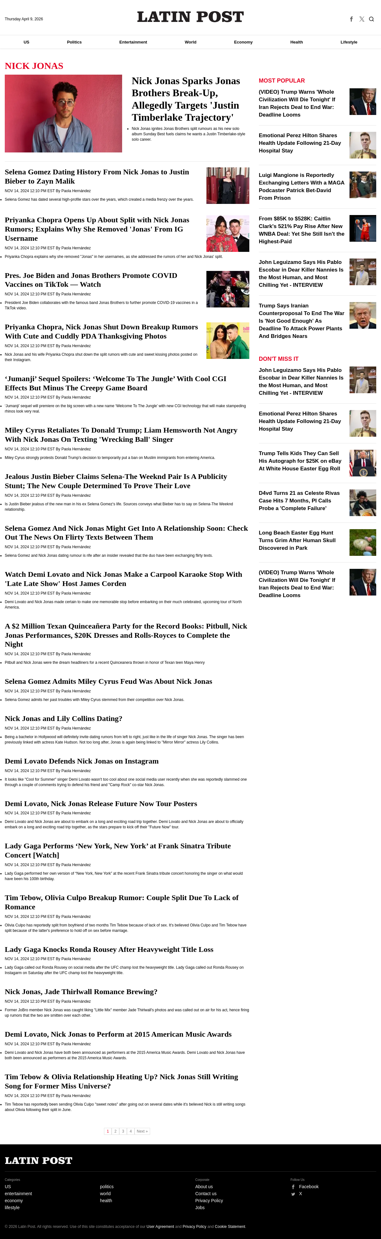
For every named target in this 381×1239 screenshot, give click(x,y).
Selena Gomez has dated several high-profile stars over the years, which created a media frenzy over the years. (99, 199)
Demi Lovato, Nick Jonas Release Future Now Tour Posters (101, 803)
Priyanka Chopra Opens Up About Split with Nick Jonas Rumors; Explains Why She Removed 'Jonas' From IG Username (97, 229)
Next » (142, 1131)
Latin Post (190, 16)
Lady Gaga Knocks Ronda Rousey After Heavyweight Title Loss (109, 949)
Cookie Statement (230, 1226)
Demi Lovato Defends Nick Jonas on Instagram (82, 761)
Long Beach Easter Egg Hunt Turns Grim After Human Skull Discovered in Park (297, 540)
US (26, 42)
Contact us (206, 1193)
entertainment (18, 1193)
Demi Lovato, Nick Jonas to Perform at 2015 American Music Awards (118, 1034)
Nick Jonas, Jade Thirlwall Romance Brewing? (81, 991)
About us (204, 1186)
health (106, 1200)
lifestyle (12, 1207)
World (191, 42)
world (105, 1193)
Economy (243, 42)
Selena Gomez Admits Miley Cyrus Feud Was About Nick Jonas (108, 681)
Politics (74, 42)
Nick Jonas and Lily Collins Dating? (63, 718)
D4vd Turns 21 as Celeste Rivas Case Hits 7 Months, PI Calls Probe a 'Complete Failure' (299, 500)
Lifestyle (349, 42)
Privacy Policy (209, 1200)
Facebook (309, 1186)
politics (107, 1186)
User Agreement (160, 1226)
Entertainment (133, 42)
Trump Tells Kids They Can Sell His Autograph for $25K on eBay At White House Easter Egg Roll (300, 461)
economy (14, 1200)
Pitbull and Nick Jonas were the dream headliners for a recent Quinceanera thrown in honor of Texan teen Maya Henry (105, 662)
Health (296, 42)
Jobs (200, 1207)
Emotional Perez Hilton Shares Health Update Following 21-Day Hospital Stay (300, 143)
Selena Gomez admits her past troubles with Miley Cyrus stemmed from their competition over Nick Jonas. (94, 699)
